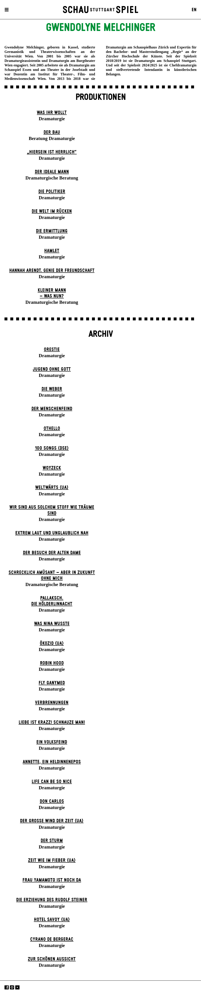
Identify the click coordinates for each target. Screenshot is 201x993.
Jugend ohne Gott (52, 369)
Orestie (52, 349)
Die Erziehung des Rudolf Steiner (51, 899)
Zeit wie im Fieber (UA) (52, 860)
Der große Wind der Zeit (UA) (51, 820)
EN (194, 9)
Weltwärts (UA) (51, 487)
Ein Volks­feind (51, 742)
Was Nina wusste (52, 623)
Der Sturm (52, 840)
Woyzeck (52, 468)
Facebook (6, 987)
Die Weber (52, 389)
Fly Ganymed (52, 682)
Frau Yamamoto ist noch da (51, 880)
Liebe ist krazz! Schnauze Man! (52, 722)
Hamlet (51, 250)
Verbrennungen (51, 702)
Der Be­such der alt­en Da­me (52, 552)
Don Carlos (52, 801)
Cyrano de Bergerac (51, 939)
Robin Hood (52, 663)
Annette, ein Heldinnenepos (52, 761)
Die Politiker (51, 191)
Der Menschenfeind (51, 408)
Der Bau (52, 132)
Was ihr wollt (52, 112)
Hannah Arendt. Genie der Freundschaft (51, 270)
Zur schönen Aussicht (52, 959)
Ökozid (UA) (52, 643)
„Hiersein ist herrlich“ (52, 152)
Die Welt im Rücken (52, 211)
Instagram (12, 987)
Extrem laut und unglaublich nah (51, 533)
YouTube (17, 987)
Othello (52, 428)
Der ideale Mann (52, 171)
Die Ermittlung (52, 231)
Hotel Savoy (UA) (52, 919)
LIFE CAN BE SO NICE (52, 781)
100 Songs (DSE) (52, 448)
